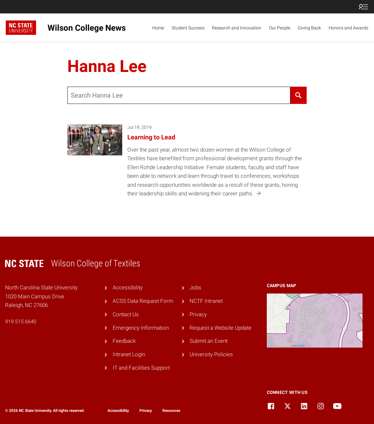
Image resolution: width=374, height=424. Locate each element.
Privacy (198, 314)
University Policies (211, 354)
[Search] (298, 95)
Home (158, 27)
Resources (171, 410)
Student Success (188, 27)
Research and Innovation (236, 27)
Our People (279, 27)
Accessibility (128, 287)
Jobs (195, 287)
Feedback (124, 341)
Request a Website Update (220, 328)
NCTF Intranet (206, 301)
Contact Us (126, 314)
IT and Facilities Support (141, 368)
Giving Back (309, 27)
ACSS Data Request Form (143, 301)
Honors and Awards (348, 27)
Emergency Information (141, 328)
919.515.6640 (20, 321)
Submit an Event (209, 341)
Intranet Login (129, 354)
